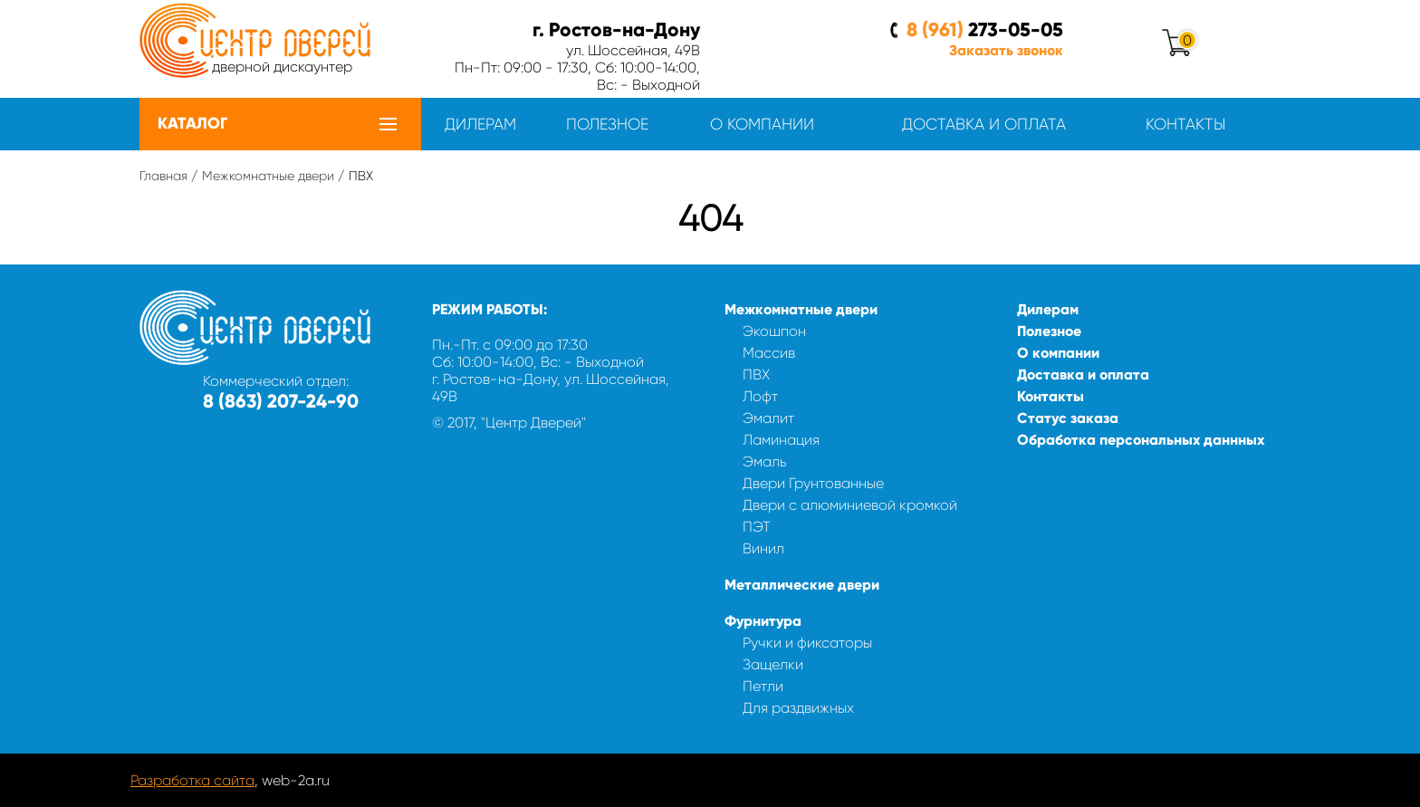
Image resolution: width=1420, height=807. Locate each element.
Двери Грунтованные (813, 483)
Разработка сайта (192, 780)
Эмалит (768, 418)
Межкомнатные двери (268, 175)
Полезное (607, 124)
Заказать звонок (1006, 50)
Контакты (1185, 124)
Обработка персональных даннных (1140, 439)
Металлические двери (801, 584)
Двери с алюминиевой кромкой (850, 505)
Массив (769, 352)
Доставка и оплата (984, 124)
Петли (763, 686)
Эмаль (765, 461)
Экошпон (774, 331)
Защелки (773, 664)
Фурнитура (762, 620)
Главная (163, 175)
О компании (762, 124)
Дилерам (480, 124)
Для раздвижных (798, 707)
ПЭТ (757, 526)
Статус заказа (1067, 418)
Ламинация (781, 439)
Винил (763, 548)
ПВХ (756, 374)
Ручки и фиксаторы (807, 642)
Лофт (760, 396)
